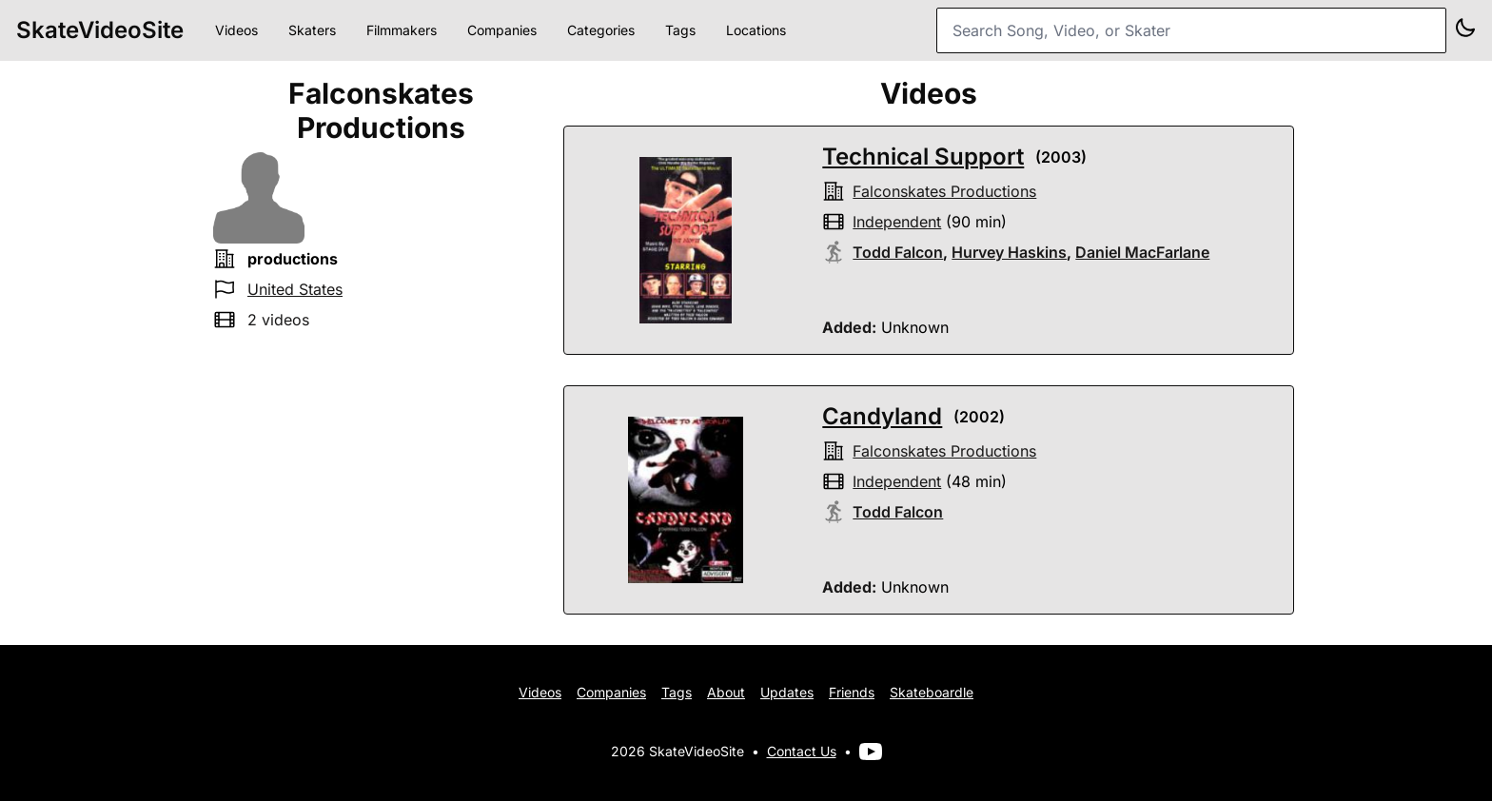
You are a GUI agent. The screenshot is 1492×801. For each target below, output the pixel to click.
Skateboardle (931, 692)
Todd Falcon (898, 252)
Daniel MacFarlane (1142, 252)
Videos (236, 30)
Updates (787, 692)
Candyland (882, 416)
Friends (851, 692)
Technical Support (923, 156)
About (726, 692)
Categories (601, 30)
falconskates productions (944, 191)
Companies (502, 30)
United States (295, 289)
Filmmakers (401, 30)
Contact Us (801, 751)
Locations (756, 30)
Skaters (312, 30)
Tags (680, 30)
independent (897, 221)
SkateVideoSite (100, 30)
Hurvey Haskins (1009, 252)
